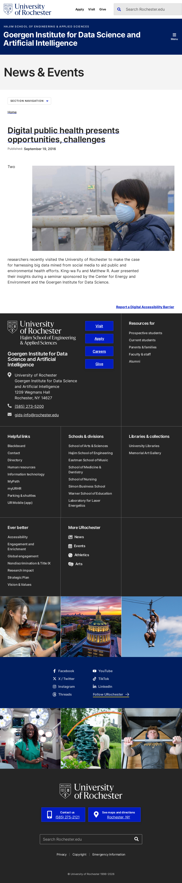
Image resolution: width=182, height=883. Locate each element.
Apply (79, 9)
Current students (142, 340)
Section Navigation (29, 101)
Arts (75, 563)
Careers (99, 351)
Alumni (134, 361)
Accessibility (17, 537)
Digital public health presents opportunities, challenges (63, 134)
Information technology (26, 474)
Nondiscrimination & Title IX (29, 563)
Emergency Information (109, 854)
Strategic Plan (18, 577)
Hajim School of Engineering (90, 453)
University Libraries (144, 446)
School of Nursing (82, 479)
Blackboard (16, 446)
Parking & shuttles (22, 495)
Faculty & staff (140, 354)
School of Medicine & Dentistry (84, 469)
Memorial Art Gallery (145, 453)
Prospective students (145, 333)
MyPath (13, 481)
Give (102, 9)
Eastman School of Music (88, 460)
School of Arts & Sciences (88, 446)
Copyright (79, 854)
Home (12, 112)
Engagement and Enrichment (21, 546)
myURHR (14, 488)
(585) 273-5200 (29, 406)
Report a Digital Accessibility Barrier (145, 307)
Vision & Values (20, 584)
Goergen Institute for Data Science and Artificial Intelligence (71, 39)
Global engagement (23, 556)
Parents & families (143, 347)
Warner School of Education (90, 493)
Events (76, 545)
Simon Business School (86, 486)
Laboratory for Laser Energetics (84, 503)
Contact (14, 453)
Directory (15, 460)
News (76, 536)
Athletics (78, 554)
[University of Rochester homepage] (27, 9)
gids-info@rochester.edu (37, 414)
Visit (91, 9)
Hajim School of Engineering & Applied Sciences (46, 26)
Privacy (62, 854)
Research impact (21, 570)
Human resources (22, 467)
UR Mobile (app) (20, 502)
